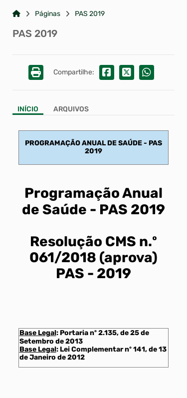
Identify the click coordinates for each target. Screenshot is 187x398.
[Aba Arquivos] (71, 110)
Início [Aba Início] (27, 109)
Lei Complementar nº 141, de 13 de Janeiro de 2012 (93, 353)
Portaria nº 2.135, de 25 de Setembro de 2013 (84, 337)
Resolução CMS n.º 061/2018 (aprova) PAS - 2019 (93, 257)
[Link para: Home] (16, 14)
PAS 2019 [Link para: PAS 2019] (90, 14)
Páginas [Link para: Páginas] (47, 14)
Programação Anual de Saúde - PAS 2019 (93, 201)
